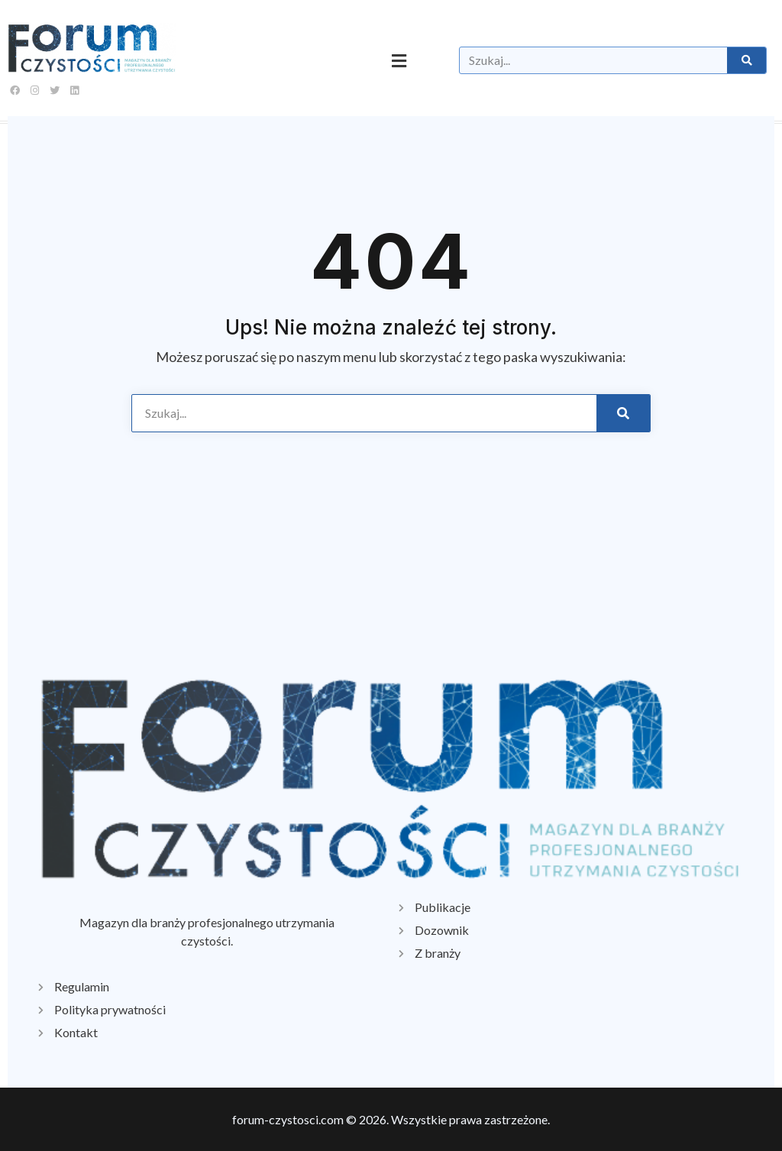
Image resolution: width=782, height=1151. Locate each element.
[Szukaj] (746, 60)
